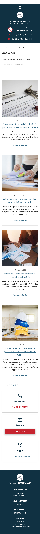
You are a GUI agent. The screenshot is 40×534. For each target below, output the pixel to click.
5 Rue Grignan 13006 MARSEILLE (21, 39)
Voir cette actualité (20, 145)
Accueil (15, 48)
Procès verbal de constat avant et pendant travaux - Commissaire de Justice (20, 351)
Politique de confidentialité (20, 527)
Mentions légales (20, 524)
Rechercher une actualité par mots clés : (16, 60)
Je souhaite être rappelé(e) (20, 456)
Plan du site (20, 521)
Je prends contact (20, 431)
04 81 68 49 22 (24, 30)
